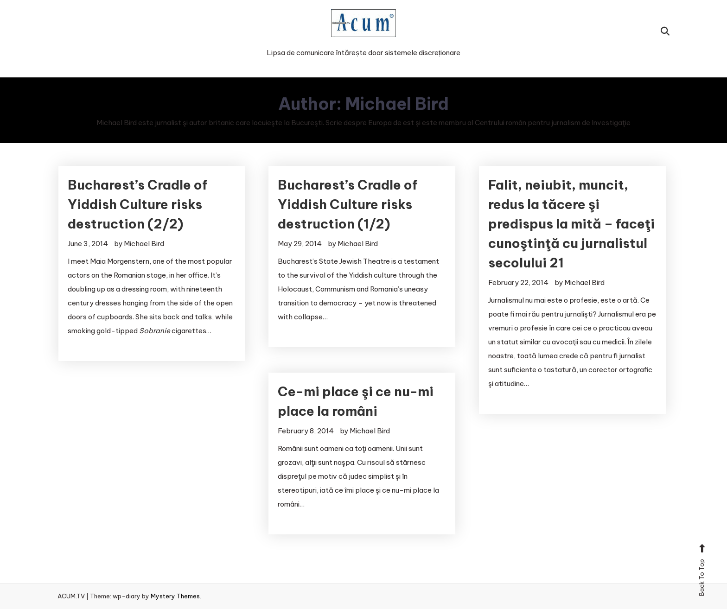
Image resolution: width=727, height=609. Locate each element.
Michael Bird (144, 243)
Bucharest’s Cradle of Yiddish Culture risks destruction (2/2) (138, 204)
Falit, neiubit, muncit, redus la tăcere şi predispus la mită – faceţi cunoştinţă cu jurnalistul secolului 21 (571, 224)
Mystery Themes (175, 596)
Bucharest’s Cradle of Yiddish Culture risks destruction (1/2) (348, 204)
